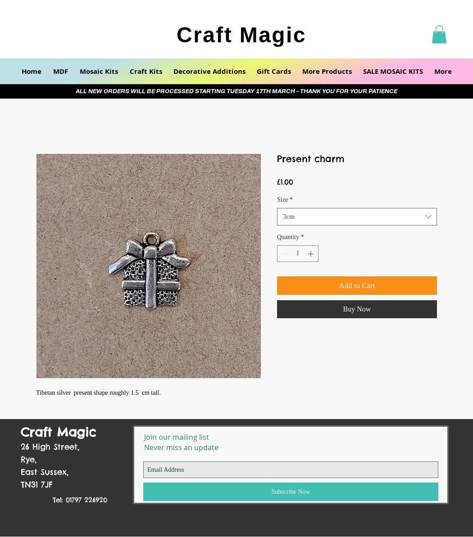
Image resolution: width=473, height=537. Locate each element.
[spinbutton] (298, 254)
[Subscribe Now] (290, 492)
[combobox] (357, 217)
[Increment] (311, 254)
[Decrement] (284, 254)
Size (285, 199)
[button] (439, 34)
